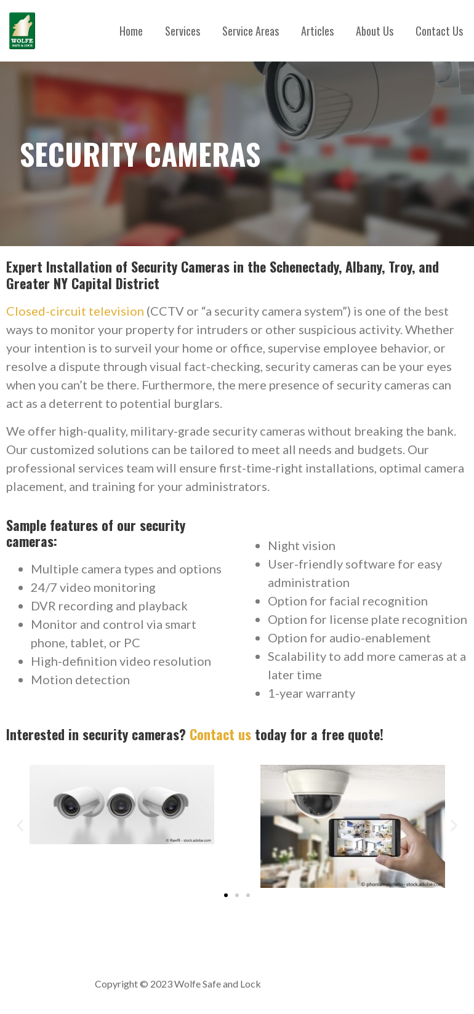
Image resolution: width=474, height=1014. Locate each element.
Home (131, 31)
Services (182, 31)
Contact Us (439, 31)
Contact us (222, 734)
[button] (20, 825)
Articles (317, 31)
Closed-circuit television (75, 310)
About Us (374, 31)
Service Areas (250, 31)
